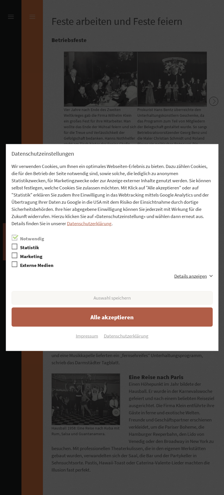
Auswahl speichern (112, 298)
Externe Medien (36, 265)
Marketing (31, 256)
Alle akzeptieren (112, 317)
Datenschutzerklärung (89, 223)
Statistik (29, 247)
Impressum (87, 336)
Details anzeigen (190, 276)
